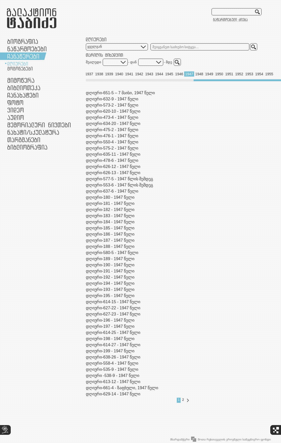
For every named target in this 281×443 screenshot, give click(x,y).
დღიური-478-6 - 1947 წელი (112, 160)
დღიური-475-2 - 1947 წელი (112, 130)
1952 (239, 74)
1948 (199, 74)
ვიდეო (15, 110)
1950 (219, 74)
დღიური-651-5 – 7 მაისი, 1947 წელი (120, 93)
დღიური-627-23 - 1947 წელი (113, 314)
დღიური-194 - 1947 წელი (110, 283)
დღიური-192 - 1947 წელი (110, 277)
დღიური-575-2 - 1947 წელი (112, 148)
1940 (119, 74)
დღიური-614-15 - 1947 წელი (113, 302)
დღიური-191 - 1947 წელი (110, 271)
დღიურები (17, 64)
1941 (129, 74)
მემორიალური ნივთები (39, 125)
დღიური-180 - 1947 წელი (110, 197)
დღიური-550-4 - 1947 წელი (112, 142)
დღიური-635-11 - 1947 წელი (113, 154)
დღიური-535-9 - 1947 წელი (112, 369)
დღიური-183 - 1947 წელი (110, 216)
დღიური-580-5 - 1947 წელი (112, 252)
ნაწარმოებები (26, 48)
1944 (159, 74)
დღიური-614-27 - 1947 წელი (113, 345)
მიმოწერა (20, 80)
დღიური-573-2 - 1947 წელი (112, 105)
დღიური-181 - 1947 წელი (110, 203)
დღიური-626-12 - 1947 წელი (113, 166)
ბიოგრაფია (22, 41)
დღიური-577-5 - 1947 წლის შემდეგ (119, 179)
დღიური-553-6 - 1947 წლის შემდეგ (119, 185)
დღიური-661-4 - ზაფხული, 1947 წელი (122, 388)
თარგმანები (23, 139)
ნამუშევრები (33, 132)
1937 (89, 74)
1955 (269, 74)
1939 (109, 74)
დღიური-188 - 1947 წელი (110, 246)
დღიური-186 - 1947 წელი (110, 234)
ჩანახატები (22, 95)
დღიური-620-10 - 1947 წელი (113, 111)
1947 (189, 74)
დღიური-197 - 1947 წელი (110, 326)
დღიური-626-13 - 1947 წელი (113, 173)
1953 (249, 74)
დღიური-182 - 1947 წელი (110, 209)
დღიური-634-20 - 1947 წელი (113, 123)
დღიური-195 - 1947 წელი (110, 295)
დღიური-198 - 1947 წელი (110, 338)
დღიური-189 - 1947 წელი (110, 259)
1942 (139, 74)
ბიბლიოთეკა (23, 87)
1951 (229, 74)
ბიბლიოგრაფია (27, 147)
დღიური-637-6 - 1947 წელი (112, 191)
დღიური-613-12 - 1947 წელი (113, 381)
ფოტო (15, 102)
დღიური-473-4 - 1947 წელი (112, 117)
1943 (149, 74)
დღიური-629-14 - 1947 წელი (113, 394)
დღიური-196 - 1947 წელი (110, 320)
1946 (179, 74)
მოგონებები (20, 68)
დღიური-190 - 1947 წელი (110, 265)
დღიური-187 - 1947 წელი (110, 240)
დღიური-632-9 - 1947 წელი (112, 99)
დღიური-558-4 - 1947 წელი (112, 363)
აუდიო (15, 117)
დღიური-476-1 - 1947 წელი (112, 136)
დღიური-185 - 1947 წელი (110, 228)
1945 (169, 74)
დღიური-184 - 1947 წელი (110, 222)
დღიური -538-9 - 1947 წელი (112, 375)
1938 (99, 74)
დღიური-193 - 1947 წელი (110, 289)
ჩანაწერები (23, 56)
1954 (259, 74)
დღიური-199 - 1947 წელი (110, 351)
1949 (209, 74)
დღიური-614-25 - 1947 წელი (113, 332)
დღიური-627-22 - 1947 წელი (113, 308)
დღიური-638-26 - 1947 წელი (113, 357)
